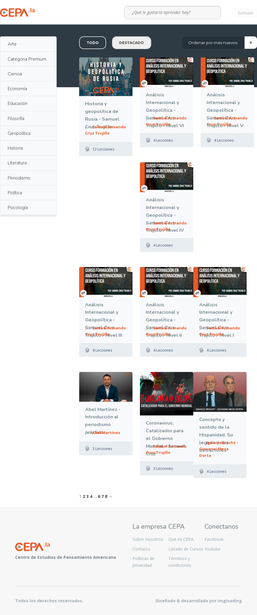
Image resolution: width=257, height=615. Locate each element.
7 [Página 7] (102, 496)
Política (15, 193)
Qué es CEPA (181, 539)
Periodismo (19, 178)
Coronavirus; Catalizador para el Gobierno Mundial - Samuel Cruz (166, 431)
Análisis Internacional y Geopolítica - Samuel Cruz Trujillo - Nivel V (225, 103)
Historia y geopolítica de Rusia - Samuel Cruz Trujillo (102, 112)
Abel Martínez (106, 432)
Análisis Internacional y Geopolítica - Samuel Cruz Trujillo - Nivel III (103, 313)
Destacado (131, 43)
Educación (18, 103)
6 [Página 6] (99, 496)
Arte (12, 44)
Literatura (17, 163)
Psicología (18, 208)
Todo (93, 43)
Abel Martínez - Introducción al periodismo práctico (102, 418)
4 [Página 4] (91, 496)
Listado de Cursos (185, 549)
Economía (17, 89)
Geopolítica (19, 133)
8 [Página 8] (106, 496)
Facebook (214, 539)
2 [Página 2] (84, 496)
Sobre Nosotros (148, 539)
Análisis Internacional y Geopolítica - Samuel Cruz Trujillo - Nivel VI (165, 103)
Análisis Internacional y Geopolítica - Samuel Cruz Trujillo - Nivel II (164, 313)
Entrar (245, 13)
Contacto (141, 549)
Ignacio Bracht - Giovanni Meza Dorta (218, 449)
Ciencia (15, 74)
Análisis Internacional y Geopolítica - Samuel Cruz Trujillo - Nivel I (216, 313)
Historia (15, 148)
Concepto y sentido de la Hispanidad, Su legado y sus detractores (216, 428)
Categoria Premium (27, 59)
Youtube (213, 549)
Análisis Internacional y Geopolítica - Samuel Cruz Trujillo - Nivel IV (165, 208)
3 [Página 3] (87, 496)
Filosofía (16, 119)
